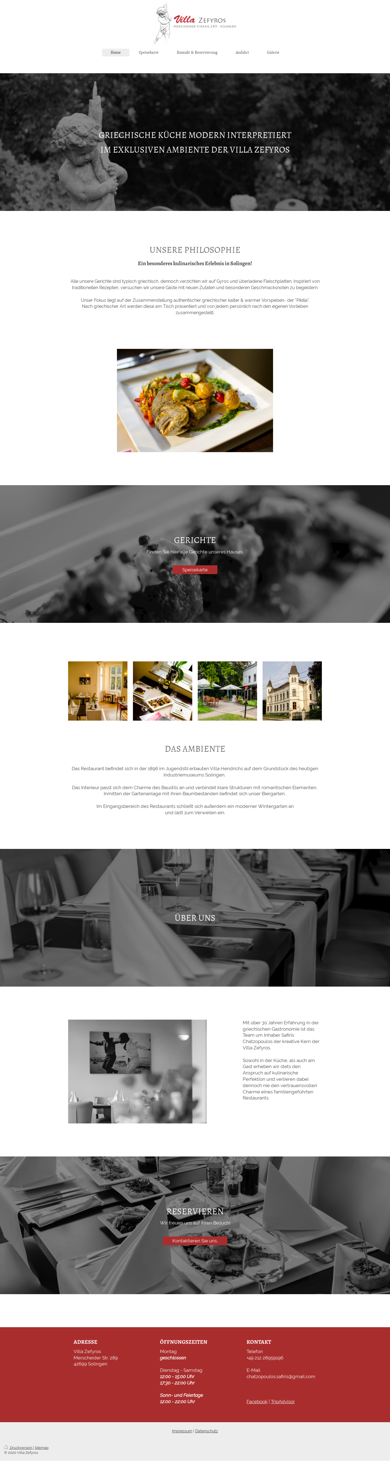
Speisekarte (195, 569)
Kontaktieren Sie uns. (195, 1240)
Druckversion (18, 1448)
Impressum (182, 1431)
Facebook (257, 1401)
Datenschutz (206, 1431)
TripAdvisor (283, 1401)
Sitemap (42, 1448)
